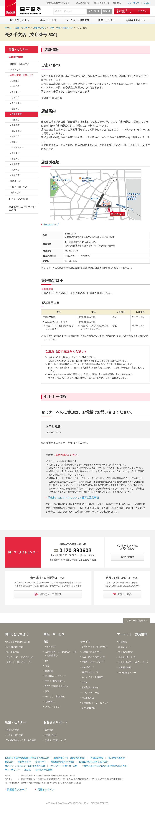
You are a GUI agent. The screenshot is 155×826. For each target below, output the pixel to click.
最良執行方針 (24, 761)
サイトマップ (133, 3)
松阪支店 (16, 159)
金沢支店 (16, 125)
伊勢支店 (16, 164)
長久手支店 (82, 27)
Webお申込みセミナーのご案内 (22, 208)
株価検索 (122, 642)
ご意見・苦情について (55, 740)
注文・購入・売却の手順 (93, 656)
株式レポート (124, 647)
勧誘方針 (9, 761)
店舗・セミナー (18, 49)
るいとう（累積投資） (55, 696)
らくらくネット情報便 (92, 677)
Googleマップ (51, 224)
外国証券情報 (97, 757)
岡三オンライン (46, 789)
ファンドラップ (52, 707)
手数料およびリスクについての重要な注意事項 (73, 497)
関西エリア (15, 181)
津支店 (15, 142)
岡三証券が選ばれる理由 (18, 642)
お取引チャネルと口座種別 (94, 646)
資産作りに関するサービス (19, 662)
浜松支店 (16, 92)
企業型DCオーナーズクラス (95, 703)
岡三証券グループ (16, 789)
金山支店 (16, 109)
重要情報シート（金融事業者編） (70, 757)
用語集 (27, 769)
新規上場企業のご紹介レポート (133, 662)
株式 (47, 660)
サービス (85, 641)
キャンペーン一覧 (90, 692)
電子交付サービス (90, 672)
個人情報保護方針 (116, 757)
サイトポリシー (12, 769)
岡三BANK (50, 701)
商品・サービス (54, 634)
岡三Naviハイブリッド (55, 676)
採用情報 (117, 3)
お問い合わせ (51, 735)
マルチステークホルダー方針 (63, 766)
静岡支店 (16, 86)
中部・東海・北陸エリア (21, 75)
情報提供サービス (126, 657)
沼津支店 (16, 81)
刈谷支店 (16, 120)
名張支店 (16, 153)
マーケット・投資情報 (132, 634)
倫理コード (40, 761)
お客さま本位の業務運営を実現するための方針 (27, 757)
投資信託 (49, 671)
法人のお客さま (83, 3)
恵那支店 (16, 97)
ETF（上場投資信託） (55, 681)
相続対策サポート (90, 687)
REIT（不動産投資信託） (57, 686)
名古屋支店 (16, 103)
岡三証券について (101, 3)
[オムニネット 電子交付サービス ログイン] (132, 11)
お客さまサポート (55, 722)
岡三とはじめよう (17, 634)
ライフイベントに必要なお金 (20, 657)
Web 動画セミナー (127, 672)
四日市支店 (16, 131)
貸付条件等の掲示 (43, 769)
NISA (84, 682)
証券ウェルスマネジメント (58, 3)
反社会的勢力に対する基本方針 (93, 761)
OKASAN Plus (88, 708)
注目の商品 (50, 646)
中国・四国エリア (18, 186)
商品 (45, 641)
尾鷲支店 (16, 175)
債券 (47, 666)
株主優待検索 (124, 667)
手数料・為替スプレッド (93, 662)
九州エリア (15, 192)
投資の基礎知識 (125, 652)
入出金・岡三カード (91, 651)
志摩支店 (16, 170)
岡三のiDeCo (88, 698)
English (147, 3)
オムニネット (88, 667)
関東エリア (15, 69)
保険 (47, 691)
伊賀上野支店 (17, 147)
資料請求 (49, 730)
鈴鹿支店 (16, 136)
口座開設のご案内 (14, 647)
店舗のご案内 (16, 57)
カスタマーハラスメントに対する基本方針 (25, 766)
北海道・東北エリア (19, 64)
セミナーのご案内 (18, 199)
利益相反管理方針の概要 (62, 761)
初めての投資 (12, 652)
